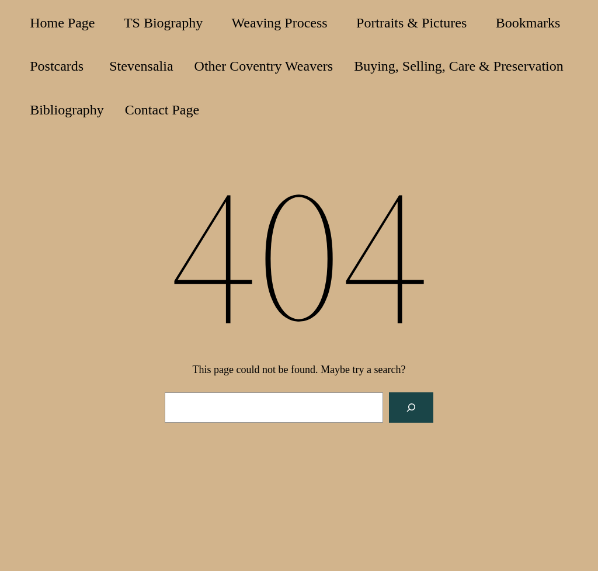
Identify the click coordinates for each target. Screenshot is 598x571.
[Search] (411, 407)
